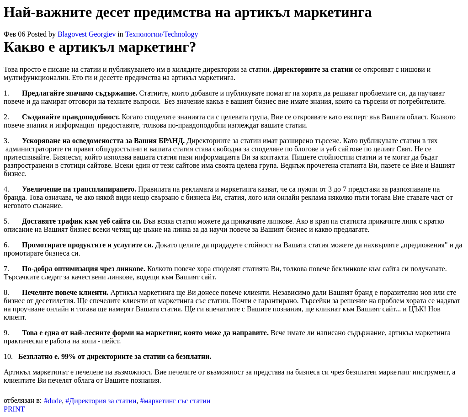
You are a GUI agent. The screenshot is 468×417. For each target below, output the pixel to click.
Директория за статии (102, 401)
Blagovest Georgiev (87, 34)
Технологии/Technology (161, 34)
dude (55, 401)
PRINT (14, 409)
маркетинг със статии (177, 401)
